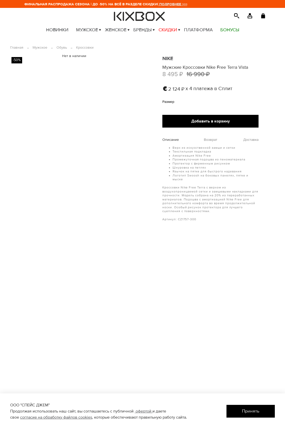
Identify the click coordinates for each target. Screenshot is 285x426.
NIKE (167, 59)
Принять (250, 411)
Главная (16, 47)
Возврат (210, 140)
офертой (143, 411)
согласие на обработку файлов (49, 417)
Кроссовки (85, 47)
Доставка (251, 140)
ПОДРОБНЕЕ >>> (177, 4)
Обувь (61, 47)
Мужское (40, 47)
